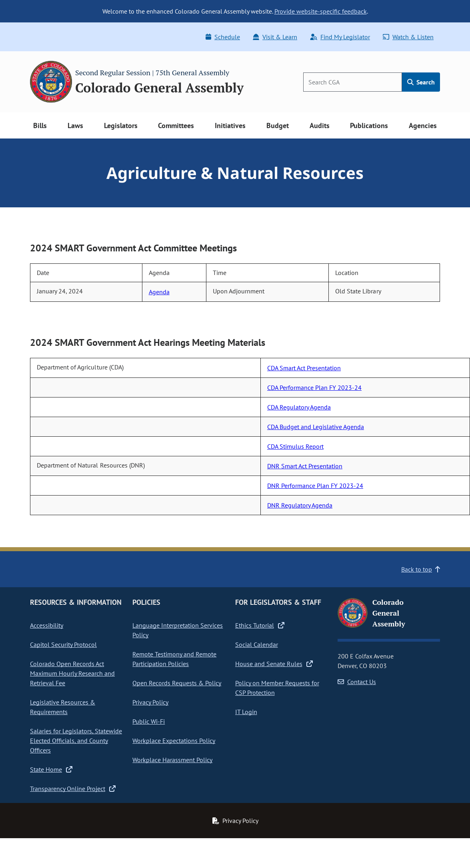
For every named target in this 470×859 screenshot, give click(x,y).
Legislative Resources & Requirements (62, 707)
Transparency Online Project (73, 789)
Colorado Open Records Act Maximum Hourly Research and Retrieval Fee (72, 673)
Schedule (223, 37)
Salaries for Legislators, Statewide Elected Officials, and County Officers (76, 740)
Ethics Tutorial (259, 625)
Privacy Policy (150, 702)
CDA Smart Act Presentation (304, 368)
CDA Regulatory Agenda (299, 407)
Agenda (159, 292)
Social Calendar (256, 644)
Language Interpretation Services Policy (177, 630)
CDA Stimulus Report (295, 446)
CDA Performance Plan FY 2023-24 (314, 387)
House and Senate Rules (274, 664)
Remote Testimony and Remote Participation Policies (174, 659)
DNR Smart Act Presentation (304, 466)
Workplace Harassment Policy (172, 760)
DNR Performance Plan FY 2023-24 (315, 486)
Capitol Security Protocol (63, 644)
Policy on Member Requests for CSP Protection (277, 687)
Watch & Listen (408, 37)
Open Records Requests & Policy (176, 683)
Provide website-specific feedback (320, 11)
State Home (51, 769)
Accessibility (46, 625)
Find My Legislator (340, 37)
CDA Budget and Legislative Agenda (315, 427)
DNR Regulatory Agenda (299, 505)
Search (421, 82)
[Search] (352, 82)
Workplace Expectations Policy (173, 741)
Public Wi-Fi (148, 721)
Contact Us (357, 681)
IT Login (246, 712)
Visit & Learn (275, 37)
